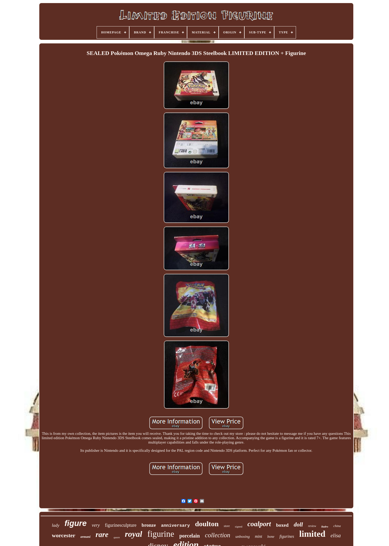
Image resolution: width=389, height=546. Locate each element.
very (96, 525)
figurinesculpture (120, 525)
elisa (336, 535)
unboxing (242, 536)
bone (270, 537)
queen (117, 537)
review (312, 526)
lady (55, 525)
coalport (259, 524)
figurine (160, 534)
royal (133, 534)
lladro (324, 526)
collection (217, 535)
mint (258, 536)
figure (75, 523)
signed (238, 526)
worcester (63, 535)
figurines (287, 536)
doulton (207, 524)
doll (298, 524)
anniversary (175, 525)
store (227, 526)
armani (85, 537)
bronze (149, 525)
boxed (282, 525)
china (337, 526)
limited (312, 534)
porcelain (189, 536)
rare (102, 534)
